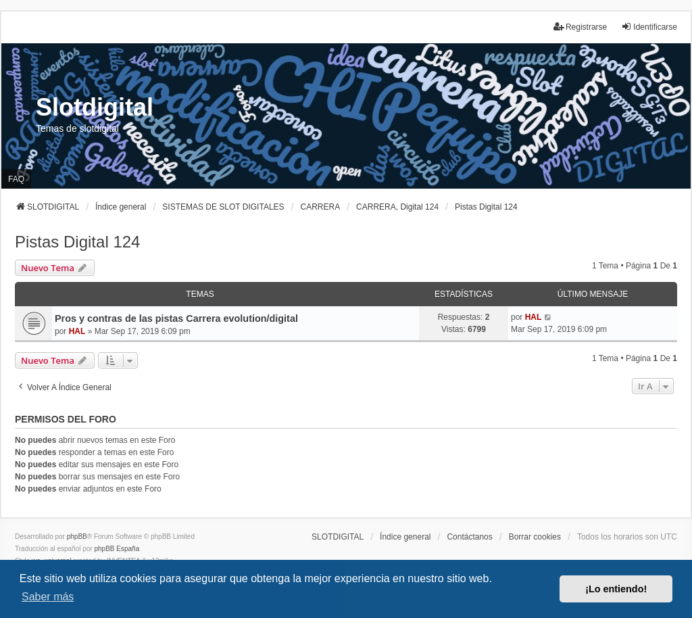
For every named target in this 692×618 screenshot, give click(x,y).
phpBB (77, 536)
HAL (77, 331)
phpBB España (116, 548)
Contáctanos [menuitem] (469, 537)
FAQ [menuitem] (16, 179)
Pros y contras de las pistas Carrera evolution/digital (176, 318)
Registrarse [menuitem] (580, 27)
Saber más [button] (48, 596)
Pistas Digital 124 (77, 242)
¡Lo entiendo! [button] (616, 589)
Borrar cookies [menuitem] (535, 537)
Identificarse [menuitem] (649, 27)
